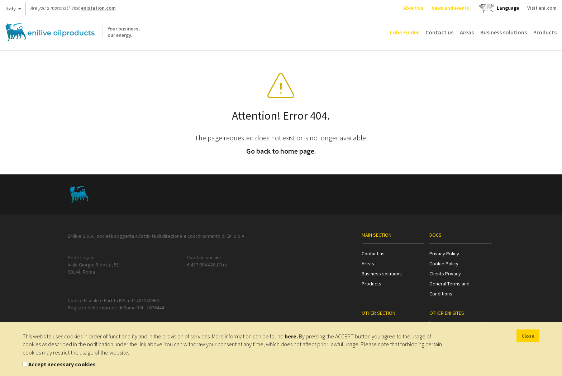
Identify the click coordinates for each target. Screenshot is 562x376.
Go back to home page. (281, 150)
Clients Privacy (445, 273)
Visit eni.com (542, 8)
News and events (450, 8)
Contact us (439, 32)
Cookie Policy (443, 263)
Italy (13, 10)
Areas (467, 32)
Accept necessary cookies (62, 364)
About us (413, 8)
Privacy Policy (444, 253)
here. (291, 336)
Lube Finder (404, 32)
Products (545, 32)
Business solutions (503, 32)
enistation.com (98, 8)
